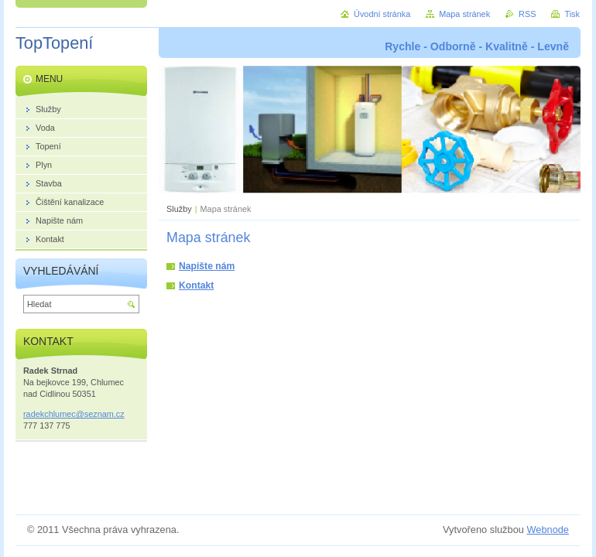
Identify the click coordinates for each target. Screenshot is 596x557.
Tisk (572, 14)
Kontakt (196, 285)
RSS (527, 14)
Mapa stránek (464, 14)
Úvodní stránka (382, 14)
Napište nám (207, 266)
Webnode (547, 529)
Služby (179, 209)
